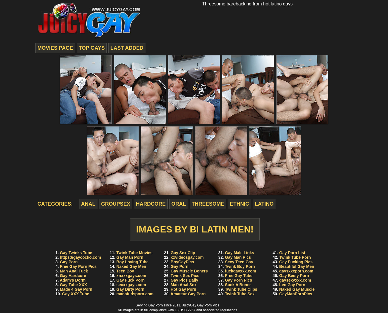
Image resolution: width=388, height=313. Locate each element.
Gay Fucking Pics (296, 262)
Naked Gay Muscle (297, 289)
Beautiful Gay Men (296, 266)
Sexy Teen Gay (239, 262)
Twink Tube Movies (134, 252)
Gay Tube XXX (73, 284)
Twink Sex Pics (185, 275)
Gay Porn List (292, 252)
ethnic (239, 204)
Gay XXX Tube (75, 294)
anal (88, 204)
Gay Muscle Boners (189, 271)
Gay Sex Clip (183, 252)
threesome (208, 204)
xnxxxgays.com (131, 275)
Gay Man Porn (129, 257)
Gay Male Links (239, 252)
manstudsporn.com (134, 294)
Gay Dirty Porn (130, 289)
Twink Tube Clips (241, 289)
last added (126, 48)
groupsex (115, 204)
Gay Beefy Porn (294, 275)
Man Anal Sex (184, 284)
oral (178, 204)
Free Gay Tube (238, 275)
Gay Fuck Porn (130, 280)
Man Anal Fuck (74, 271)
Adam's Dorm (72, 280)
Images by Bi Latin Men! (194, 229)
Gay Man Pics (238, 257)
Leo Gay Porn (292, 284)
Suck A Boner (238, 284)
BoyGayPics (182, 262)
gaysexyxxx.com (295, 280)
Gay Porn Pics (238, 280)
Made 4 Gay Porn (76, 289)
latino (264, 204)
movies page (55, 48)
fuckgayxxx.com (240, 271)
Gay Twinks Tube (76, 252)
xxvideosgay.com (187, 257)
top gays (92, 48)
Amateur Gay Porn (188, 294)
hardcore (151, 204)
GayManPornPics (295, 294)
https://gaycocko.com (80, 257)
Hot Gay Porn (183, 289)
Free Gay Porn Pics (78, 266)
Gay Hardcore (73, 275)
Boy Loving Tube (132, 262)
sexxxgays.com (131, 284)
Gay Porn (69, 262)
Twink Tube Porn (295, 257)
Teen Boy (125, 271)
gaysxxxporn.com (296, 271)
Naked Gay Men (131, 266)
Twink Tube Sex (240, 294)
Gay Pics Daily (184, 280)
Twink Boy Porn (240, 266)
